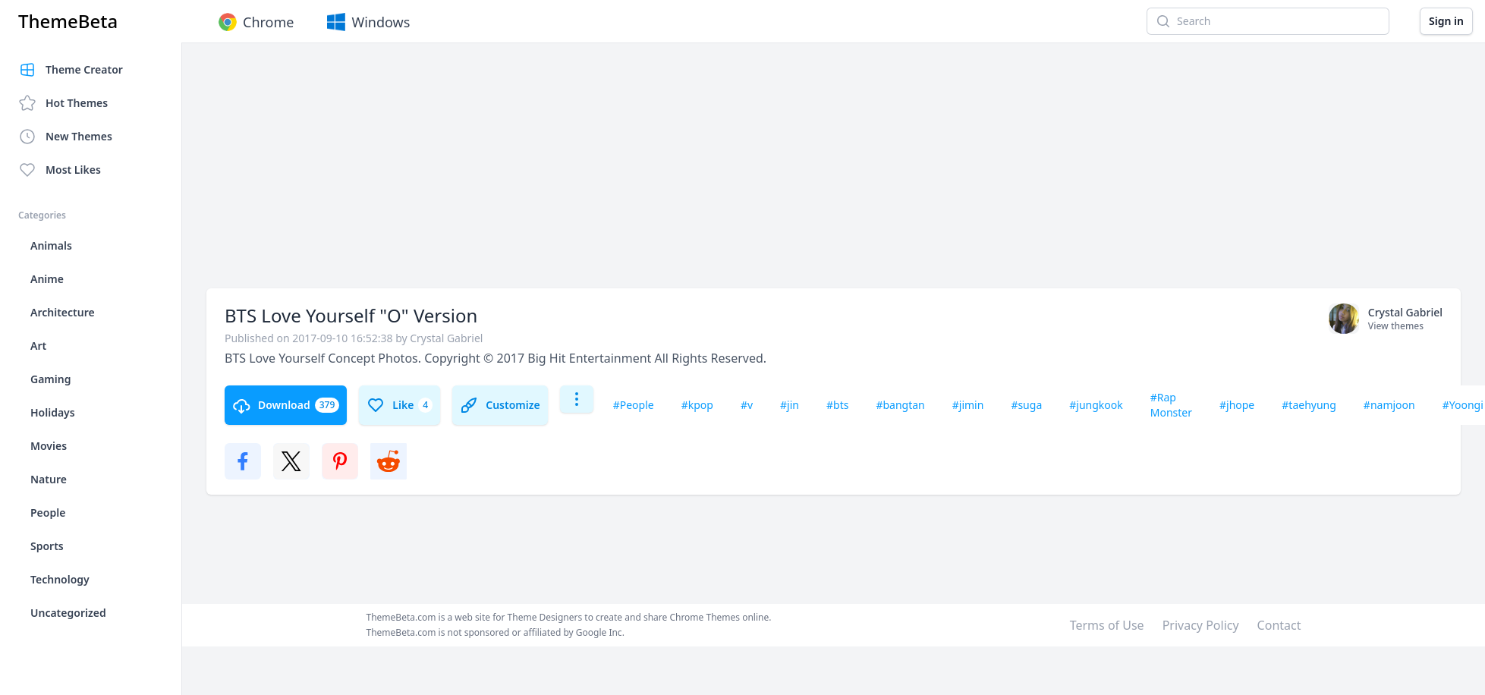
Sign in (1446, 21)
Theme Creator (70, 70)
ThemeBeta (68, 21)
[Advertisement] (437, 173)
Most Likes (59, 170)
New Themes (65, 136)
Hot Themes (63, 103)
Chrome (255, 22)
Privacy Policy (1201, 625)
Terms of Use (1107, 625)
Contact (1279, 625)
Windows (367, 22)
